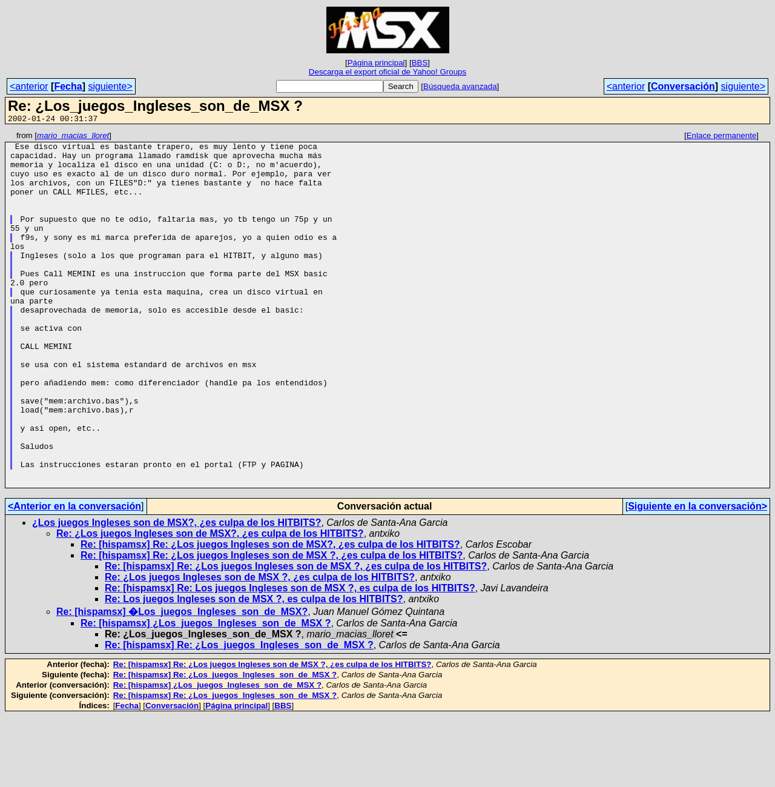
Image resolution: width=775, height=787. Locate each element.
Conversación (683, 86)
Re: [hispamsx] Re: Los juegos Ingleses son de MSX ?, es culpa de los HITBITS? (290, 659)
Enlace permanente (722, 137)
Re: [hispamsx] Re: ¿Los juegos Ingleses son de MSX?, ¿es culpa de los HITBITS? (270, 615)
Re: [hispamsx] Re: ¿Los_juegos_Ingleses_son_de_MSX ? (239, 716)
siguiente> (110, 86)
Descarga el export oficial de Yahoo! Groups (387, 71)
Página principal (376, 62)
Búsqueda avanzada (460, 86)
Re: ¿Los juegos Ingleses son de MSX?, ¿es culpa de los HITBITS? (210, 604)
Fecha (68, 86)
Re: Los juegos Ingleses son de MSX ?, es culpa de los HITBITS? (254, 670)
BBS (420, 62)
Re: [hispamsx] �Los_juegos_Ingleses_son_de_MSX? (182, 682)
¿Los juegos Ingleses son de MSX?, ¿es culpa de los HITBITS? (176, 593)
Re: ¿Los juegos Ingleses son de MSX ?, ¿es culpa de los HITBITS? (260, 648)
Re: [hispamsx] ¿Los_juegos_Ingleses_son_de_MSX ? (206, 694)
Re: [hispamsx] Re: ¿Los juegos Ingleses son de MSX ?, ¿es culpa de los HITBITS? (272, 626)
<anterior (29, 86)
